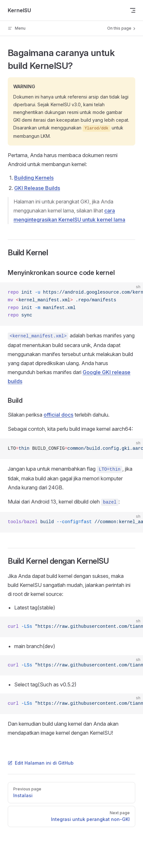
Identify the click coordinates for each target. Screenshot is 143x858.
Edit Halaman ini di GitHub (41, 763)
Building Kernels (34, 177)
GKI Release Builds (37, 188)
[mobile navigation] (132, 10)
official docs (58, 414)
